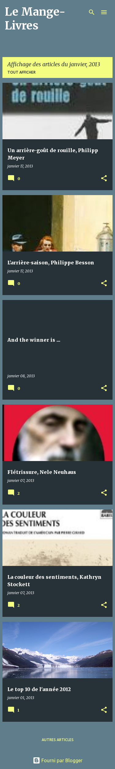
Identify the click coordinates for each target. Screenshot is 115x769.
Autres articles (58, 740)
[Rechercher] (91, 12)
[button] (104, 179)
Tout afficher (21, 72)
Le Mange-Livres (35, 19)
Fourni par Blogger (57, 760)
